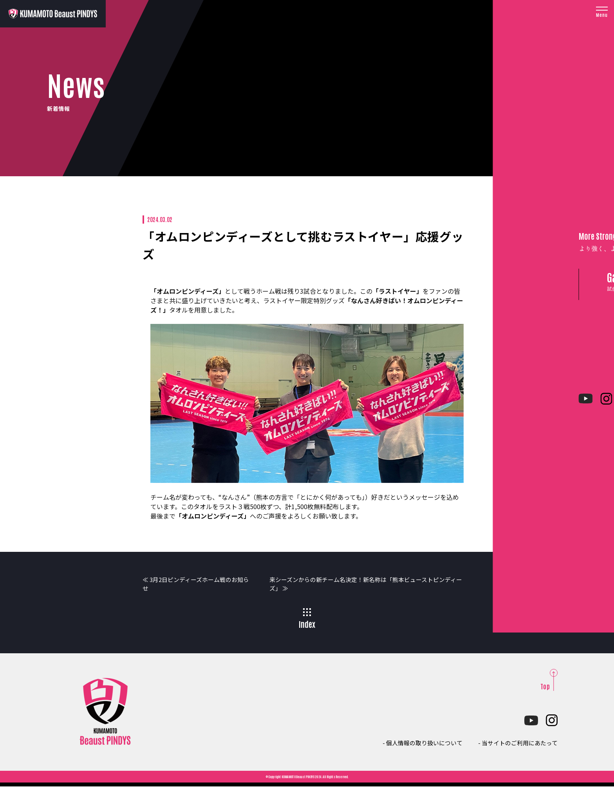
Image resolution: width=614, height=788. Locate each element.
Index (307, 620)
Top (545, 688)
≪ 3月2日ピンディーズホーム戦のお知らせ (193, 584)
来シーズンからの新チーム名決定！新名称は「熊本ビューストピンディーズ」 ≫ (369, 584)
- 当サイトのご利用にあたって (515, 744)
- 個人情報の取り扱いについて (414, 744)
